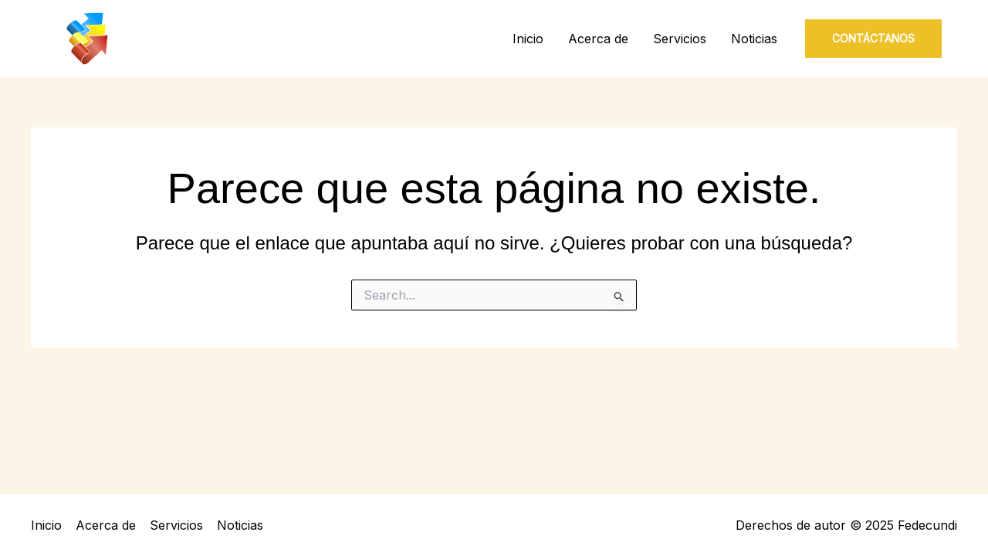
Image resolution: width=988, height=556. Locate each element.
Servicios (679, 38)
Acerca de (598, 38)
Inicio (528, 38)
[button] (873, 38)
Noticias (754, 38)
